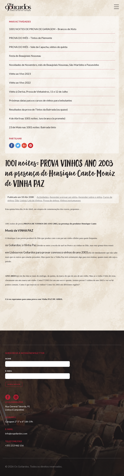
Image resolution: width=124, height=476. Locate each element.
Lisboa (23, 200)
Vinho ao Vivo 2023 (20, 73)
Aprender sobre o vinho (90, 197)
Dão (17, 200)
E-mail (8, 371)
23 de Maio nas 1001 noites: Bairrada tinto (32, 127)
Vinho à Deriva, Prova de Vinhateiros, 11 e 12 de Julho (38, 91)
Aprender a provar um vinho (63, 197)
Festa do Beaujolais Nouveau (25, 55)
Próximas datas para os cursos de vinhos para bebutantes (40, 100)
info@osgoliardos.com (16, 433)
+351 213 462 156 (14, 445)
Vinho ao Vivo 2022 (20, 82)
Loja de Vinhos (34, 200)
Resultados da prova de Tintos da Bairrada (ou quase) (38, 109)
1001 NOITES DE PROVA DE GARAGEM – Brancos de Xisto (42, 28)
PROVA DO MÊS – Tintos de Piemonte (30, 37)
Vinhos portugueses (70, 200)
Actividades (43, 197)
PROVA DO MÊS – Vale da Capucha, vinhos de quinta (38, 46)
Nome (8, 358)
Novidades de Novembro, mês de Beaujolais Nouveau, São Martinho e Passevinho (54, 64)
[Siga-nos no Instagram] (16, 397)
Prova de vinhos (51, 200)
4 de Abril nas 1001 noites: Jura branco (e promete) (37, 118)
